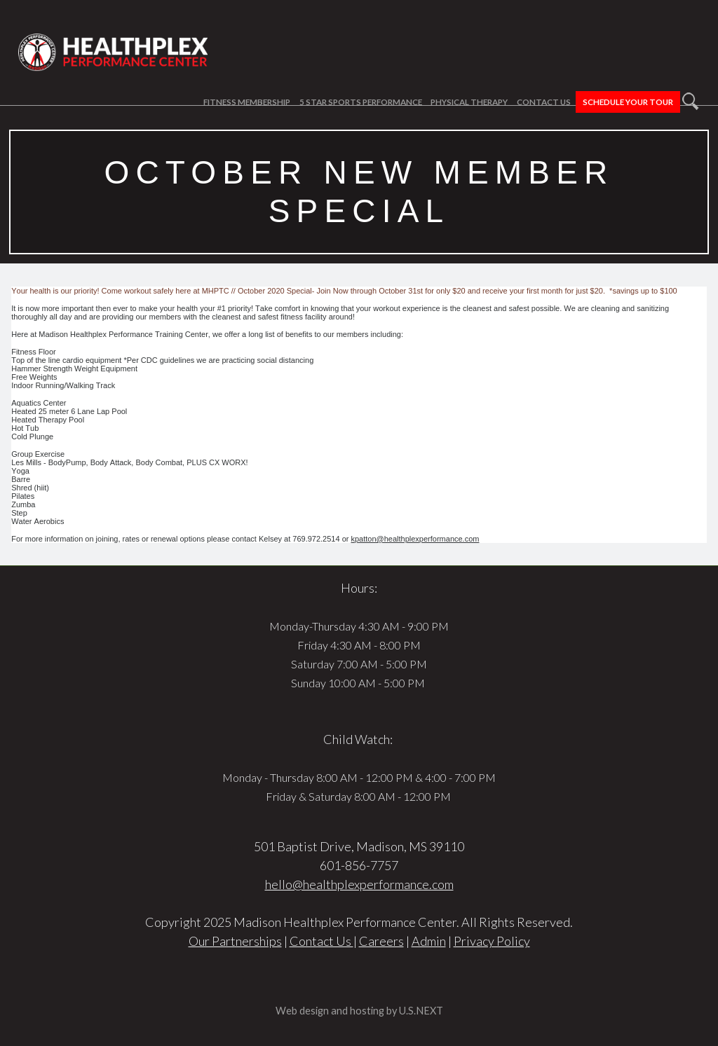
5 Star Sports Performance (360, 101)
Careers (381, 941)
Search (691, 101)
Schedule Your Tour (628, 101)
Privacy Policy (492, 941)
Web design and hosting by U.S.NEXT (359, 1011)
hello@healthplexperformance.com (359, 884)
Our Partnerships (235, 941)
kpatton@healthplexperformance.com (415, 539)
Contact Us (544, 101)
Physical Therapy (469, 101)
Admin (429, 941)
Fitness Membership (246, 101)
